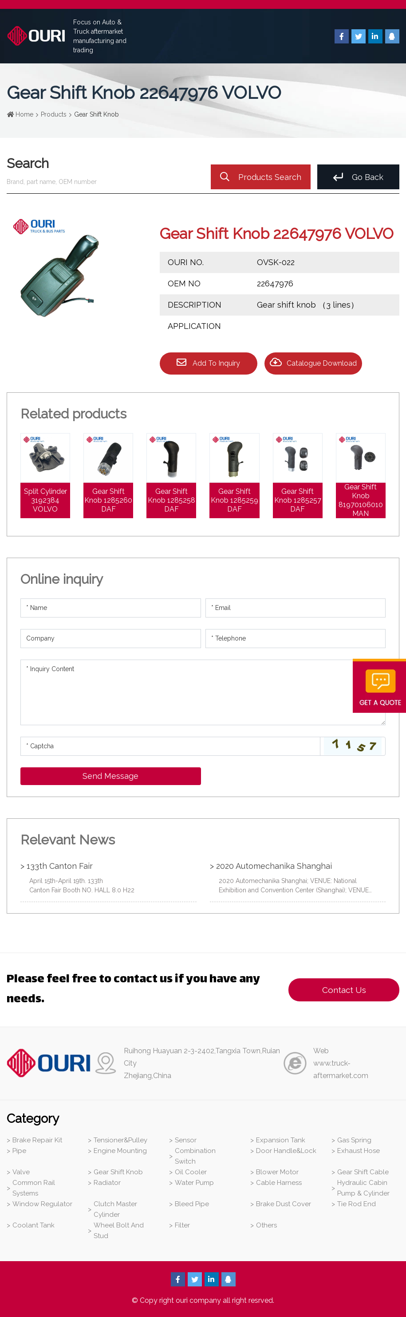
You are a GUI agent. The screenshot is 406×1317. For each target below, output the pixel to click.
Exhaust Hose (358, 1151)
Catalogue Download (313, 362)
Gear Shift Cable (363, 1172)
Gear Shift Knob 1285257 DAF (297, 500)
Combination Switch (195, 1156)
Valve (21, 1172)
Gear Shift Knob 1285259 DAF (234, 500)
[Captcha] (170, 746)
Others (266, 1225)
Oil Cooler (191, 1172)
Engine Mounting (120, 1151)
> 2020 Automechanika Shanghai (271, 866)
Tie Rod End (356, 1204)
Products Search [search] (260, 177)
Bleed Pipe (192, 1204)
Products (54, 114)
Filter (182, 1225)
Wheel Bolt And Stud (119, 1230)
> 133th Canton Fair (56, 866)
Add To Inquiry (208, 362)
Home (24, 114)
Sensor (186, 1140)
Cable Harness (279, 1183)
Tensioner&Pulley (120, 1140)
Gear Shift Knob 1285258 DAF (171, 500)
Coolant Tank (33, 1225)
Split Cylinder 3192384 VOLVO (45, 500)
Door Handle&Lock (286, 1151)
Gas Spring (354, 1140)
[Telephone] (295, 638)
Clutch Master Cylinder (115, 1209)
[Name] (110, 607)
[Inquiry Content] (203, 692)
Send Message (110, 776)
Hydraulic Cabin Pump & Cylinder (363, 1188)
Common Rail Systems (33, 1188)
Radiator (107, 1183)
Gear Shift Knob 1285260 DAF (108, 500)
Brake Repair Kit (37, 1140)
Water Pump (194, 1183)
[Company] (110, 638)
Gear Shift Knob (118, 1172)
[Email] (295, 607)
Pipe (19, 1151)
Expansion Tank (280, 1140)
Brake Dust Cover (283, 1204)
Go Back (358, 177)
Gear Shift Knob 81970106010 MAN (361, 500)
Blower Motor (277, 1172)
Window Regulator (42, 1204)
